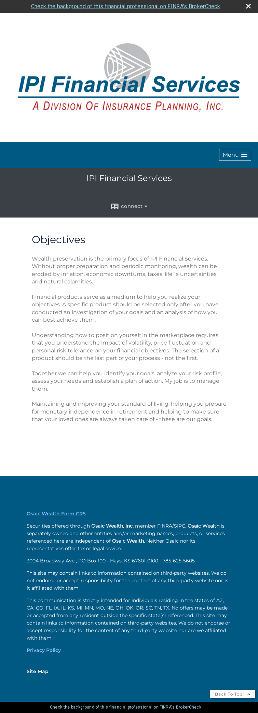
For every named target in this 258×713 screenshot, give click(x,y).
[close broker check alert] (248, 6)
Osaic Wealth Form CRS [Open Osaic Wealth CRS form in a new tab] (56, 514)
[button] (235, 155)
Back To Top (232, 694)
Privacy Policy (44, 650)
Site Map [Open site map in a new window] (38, 671)
